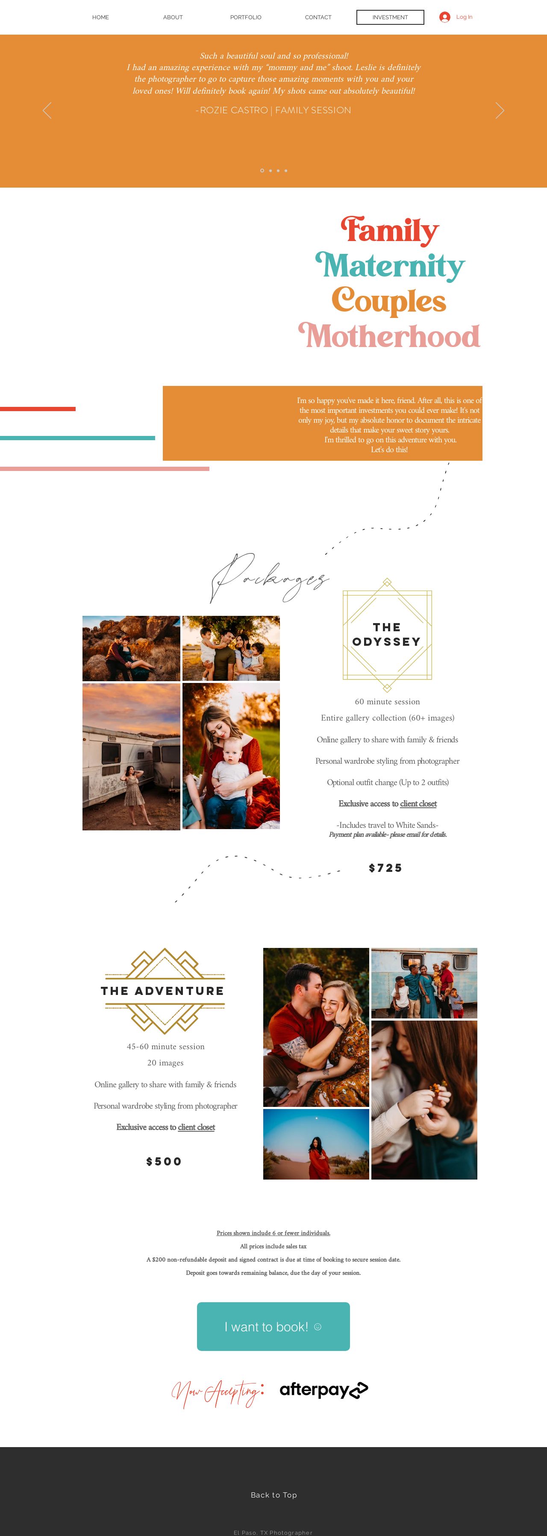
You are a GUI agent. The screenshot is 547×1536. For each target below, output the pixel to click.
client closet (418, 804)
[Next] (500, 111)
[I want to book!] (273, 1326)
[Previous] (47, 111)
